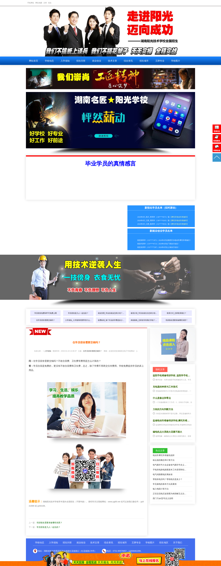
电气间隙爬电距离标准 (163, 474)
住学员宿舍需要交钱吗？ (45, 320)
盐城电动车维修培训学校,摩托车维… (171, 420)
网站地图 (38, 3)
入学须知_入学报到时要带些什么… (78, 320)
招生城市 (144, 61)
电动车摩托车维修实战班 (163, 455)
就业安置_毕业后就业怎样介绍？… (111, 313)
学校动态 (49, 61)
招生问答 (80, 61)
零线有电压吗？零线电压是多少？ (167, 479)
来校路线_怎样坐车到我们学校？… (144, 320)
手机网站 (30, 3)
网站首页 (33, 61)
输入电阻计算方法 (161, 489)
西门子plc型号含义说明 (163, 498)
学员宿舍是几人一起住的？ (78, 313)
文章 (45, 3)
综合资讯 (128, 61)
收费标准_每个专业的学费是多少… (111, 320)
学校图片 (175, 61)
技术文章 (112, 61)
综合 (49, 3)
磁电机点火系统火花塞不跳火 (167, 432)
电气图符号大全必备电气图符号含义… (169, 465)
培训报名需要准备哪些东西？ (177, 320)
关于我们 (177, 542)
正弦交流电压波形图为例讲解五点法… (169, 493)
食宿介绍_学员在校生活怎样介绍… (144, 313)
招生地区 (163, 542)
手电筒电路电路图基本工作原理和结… (169, 470)
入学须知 (65, 61)
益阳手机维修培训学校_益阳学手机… (171, 375)
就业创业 (96, 61)
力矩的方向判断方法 (163, 409)
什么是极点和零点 (162, 398)
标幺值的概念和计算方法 (163, 460)
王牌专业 (159, 61)
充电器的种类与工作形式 (165, 387)
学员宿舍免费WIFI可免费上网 (45, 313)
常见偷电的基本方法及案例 (164, 484)
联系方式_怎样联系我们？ (176, 313)
